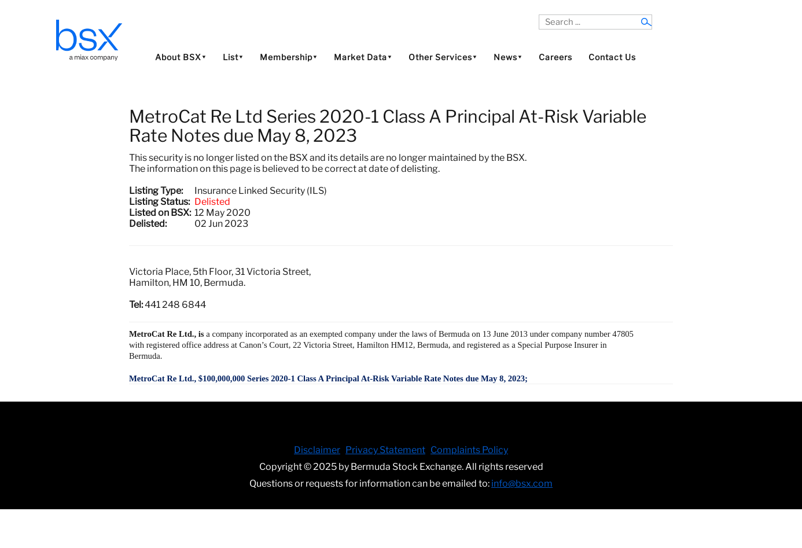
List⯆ (233, 57)
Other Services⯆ (443, 57)
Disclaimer (317, 449)
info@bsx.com (522, 483)
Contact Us (612, 57)
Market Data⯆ (363, 57)
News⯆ (508, 57)
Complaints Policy (469, 449)
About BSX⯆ (181, 57)
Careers (555, 57)
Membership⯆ (289, 57)
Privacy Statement (385, 449)
